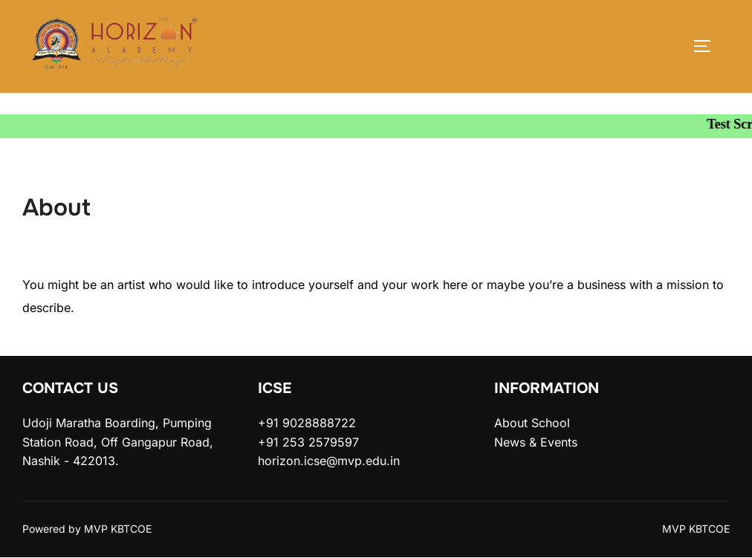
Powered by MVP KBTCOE (87, 528)
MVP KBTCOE (696, 528)
